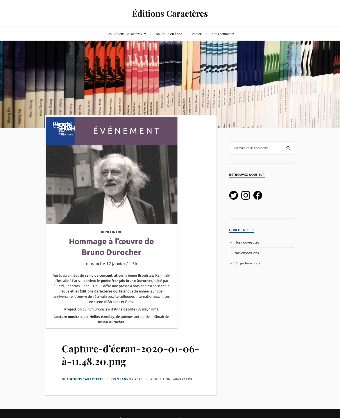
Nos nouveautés (246, 242)
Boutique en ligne (169, 33)
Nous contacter (222, 33)
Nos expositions (246, 253)
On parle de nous (247, 263)
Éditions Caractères (170, 13)
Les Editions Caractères (124, 33)
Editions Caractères (85, 379)
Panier (197, 33)
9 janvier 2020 (130, 379)
